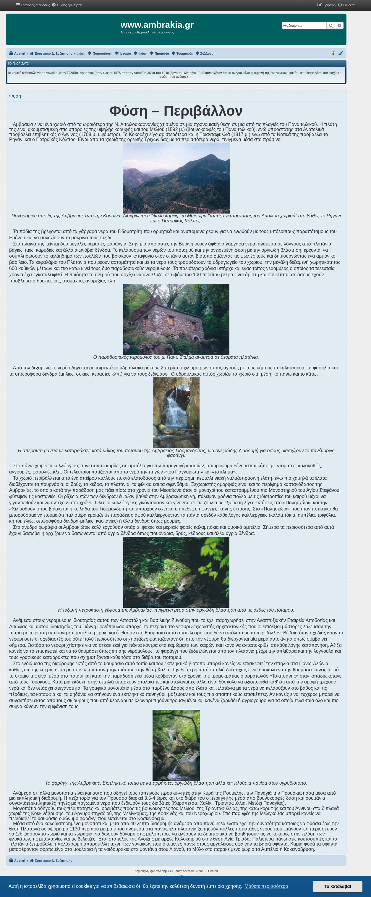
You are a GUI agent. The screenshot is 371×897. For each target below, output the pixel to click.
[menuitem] (66, 5)
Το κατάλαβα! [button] (337, 886)
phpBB (166, 871)
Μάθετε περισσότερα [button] (266, 886)
